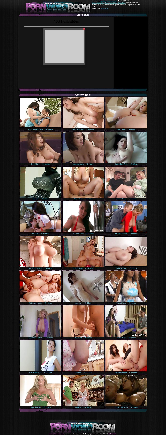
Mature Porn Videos (111, 3)
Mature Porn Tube (98, 3)
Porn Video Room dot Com (108, 1)
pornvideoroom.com (56, 434)
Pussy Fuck (104, 8)
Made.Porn (121, 3)
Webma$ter (112, 434)
